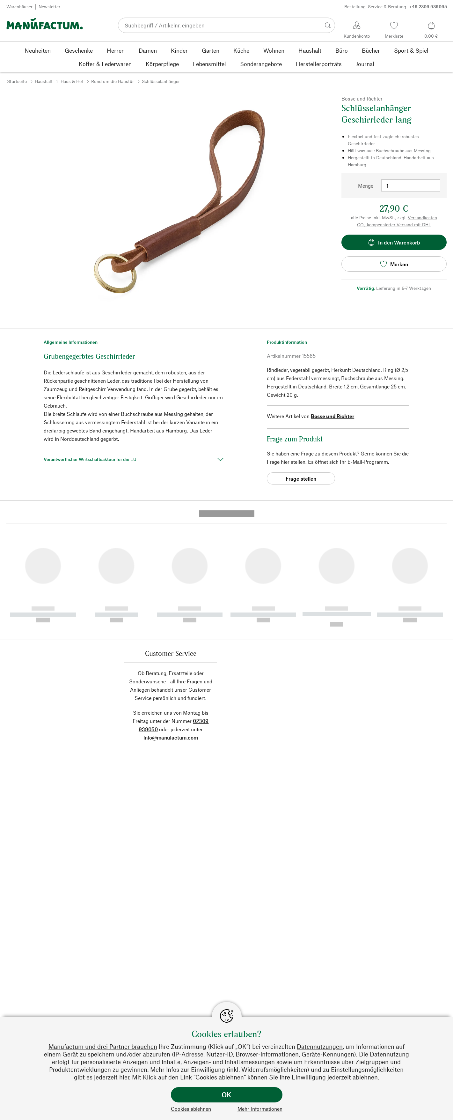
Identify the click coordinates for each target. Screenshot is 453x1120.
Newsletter (49, 6)
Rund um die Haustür (112, 81)
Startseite (17, 81)
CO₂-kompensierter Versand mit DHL (394, 224)
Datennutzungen (320, 1046)
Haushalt (44, 81)
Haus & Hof (72, 81)
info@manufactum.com (170, 619)
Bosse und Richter (332, 416)
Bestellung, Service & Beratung (395, 7)
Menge (365, 186)
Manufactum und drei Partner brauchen (102, 1046)
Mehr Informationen (259, 1109)
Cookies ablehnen (191, 1109)
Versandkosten (422, 217)
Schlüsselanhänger (161, 81)
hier (124, 1077)
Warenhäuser (19, 6)
